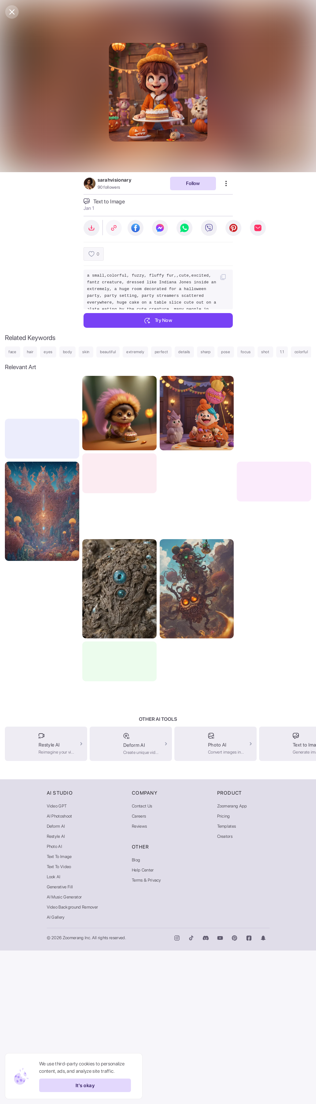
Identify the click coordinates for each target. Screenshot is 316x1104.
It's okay (85, 1085)
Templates (226, 979)
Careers (139, 969)
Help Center (143, 1023)
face (13, 352)
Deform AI (56, 979)
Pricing (223, 969)
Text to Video (59, 1020)
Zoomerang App (232, 959)
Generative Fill (60, 1040)
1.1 (282, 352)
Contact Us (142, 959)
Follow (193, 183)
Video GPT (57, 959)
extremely (135, 352)
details (184, 352)
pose (225, 352)
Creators (225, 989)
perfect (161, 352)
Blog (136, 1013)
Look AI (54, 1030)
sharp (206, 352)
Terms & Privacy (146, 1033)
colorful (301, 352)
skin (86, 352)
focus (246, 352)
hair (30, 352)
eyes (48, 352)
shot (265, 352)
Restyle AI (56, 989)
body (67, 352)
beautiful (108, 352)
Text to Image (59, 1010)
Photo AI (54, 999)
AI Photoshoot (59, 969)
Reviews (139, 979)
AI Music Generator (64, 1050)
